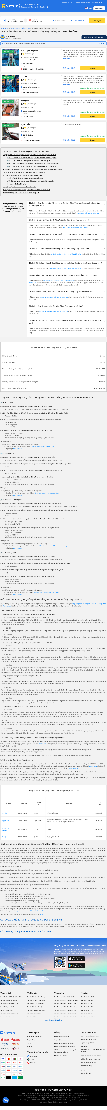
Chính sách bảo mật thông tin (63, 1043)
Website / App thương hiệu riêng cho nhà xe (93, 1050)
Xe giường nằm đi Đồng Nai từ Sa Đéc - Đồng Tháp (89, 604)
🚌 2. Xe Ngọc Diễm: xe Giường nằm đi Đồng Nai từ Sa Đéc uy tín (28, 160)
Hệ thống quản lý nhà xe (90, 1036)
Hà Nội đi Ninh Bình (87, 997)
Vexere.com (33, 283)
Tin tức (29, 1043)
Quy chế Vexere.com (61, 1040)
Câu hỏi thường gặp (60, 1055)
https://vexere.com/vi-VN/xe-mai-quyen (46, 592)
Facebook (33, 1056)
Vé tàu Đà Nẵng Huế (34, 1013)
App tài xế (84, 1046)
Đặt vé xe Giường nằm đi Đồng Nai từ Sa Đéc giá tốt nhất (27, 151)
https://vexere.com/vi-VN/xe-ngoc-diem (46, 493)
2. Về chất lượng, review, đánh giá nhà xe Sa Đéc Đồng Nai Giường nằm (30, 181)
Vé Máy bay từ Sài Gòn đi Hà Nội (65, 1003)
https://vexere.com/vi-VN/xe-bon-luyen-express (54, 546)
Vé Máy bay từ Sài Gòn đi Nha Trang (66, 1000)
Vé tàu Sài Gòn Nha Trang (36, 997)
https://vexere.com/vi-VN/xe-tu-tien (43, 446)
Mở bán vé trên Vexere (82, 3)
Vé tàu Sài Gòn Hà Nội (34, 1007)
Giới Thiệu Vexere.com (34, 1036)
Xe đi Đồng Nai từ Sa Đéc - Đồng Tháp (75, 227)
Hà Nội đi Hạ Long (87, 1000)
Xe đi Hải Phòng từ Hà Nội (9, 1013)
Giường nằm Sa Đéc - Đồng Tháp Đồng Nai (53, 297)
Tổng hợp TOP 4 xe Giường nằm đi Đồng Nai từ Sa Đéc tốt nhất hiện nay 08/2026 (29, 155)
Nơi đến (34, 19)
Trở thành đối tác (98, 3)
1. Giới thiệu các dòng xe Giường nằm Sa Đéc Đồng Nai (25, 178)
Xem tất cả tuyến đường (53, 1020)
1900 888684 (17, 449)
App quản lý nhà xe (87, 1043)
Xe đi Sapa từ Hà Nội (7, 1010)
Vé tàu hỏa (32, 993)
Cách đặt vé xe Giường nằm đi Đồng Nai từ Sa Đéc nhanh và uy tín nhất (26, 190)
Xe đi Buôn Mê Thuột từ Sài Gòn (11, 997)
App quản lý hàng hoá (88, 1062)
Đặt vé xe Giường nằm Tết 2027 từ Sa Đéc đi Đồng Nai (21, 193)
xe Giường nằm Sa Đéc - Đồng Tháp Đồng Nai (66, 254)
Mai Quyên (5, 837)
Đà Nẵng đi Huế (86, 1013)
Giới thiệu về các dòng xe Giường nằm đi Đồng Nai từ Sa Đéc (23, 175)
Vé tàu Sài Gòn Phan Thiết (36, 1000)
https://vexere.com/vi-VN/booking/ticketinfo (29, 911)
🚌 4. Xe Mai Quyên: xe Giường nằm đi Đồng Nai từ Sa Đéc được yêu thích (31, 166)
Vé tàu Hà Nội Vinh (33, 1017)
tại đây (41, 914)
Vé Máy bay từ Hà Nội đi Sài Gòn (65, 997)
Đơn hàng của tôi (66, 3)
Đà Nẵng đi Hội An (87, 1010)
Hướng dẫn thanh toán (61, 1036)
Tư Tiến (4, 813)
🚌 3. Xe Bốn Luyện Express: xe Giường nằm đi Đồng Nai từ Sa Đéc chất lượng (33, 163)
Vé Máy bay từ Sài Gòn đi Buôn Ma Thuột (65, 1018)
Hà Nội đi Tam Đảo (87, 1007)
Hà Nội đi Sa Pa (86, 1003)
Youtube (33, 1063)
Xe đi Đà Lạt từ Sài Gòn (8, 1007)
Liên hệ (29, 1046)
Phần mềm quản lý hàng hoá (90, 1059)
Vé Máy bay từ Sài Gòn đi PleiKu (65, 1013)
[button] (66, 204)
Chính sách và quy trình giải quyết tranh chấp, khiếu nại (65, 1051)
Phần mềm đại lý (86, 1066)
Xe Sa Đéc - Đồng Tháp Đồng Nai (88, 213)
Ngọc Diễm (6, 820)
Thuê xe (84, 993)
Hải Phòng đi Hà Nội (88, 1017)
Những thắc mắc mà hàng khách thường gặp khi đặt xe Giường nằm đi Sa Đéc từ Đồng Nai (32, 169)
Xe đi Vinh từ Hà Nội (7, 1017)
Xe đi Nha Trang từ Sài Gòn (9, 1003)
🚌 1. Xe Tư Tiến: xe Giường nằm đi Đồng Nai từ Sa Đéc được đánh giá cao (31, 158)
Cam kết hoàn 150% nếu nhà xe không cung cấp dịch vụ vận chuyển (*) (32, 6)
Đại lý (83, 1070)
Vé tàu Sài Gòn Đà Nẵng (35, 1003)
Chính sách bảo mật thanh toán (64, 1046)
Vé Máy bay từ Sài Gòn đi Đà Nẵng (65, 1007)
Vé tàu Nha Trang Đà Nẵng (36, 1010)
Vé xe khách (4, 28)
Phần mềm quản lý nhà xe (89, 1039)
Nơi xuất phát (11, 19)
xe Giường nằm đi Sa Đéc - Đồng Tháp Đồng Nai (65, 268)
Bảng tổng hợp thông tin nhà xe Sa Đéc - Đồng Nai (19, 187)
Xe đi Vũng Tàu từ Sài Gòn (9, 1000)
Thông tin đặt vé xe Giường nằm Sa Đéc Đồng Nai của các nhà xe (24, 172)
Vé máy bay (59, 993)
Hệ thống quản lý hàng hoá (91, 1056)
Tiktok (32, 1059)
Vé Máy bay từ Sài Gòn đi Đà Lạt (65, 1010)
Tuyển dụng (31, 1040)
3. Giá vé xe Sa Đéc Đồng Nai (16, 184)
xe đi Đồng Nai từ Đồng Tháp (19, 28)
